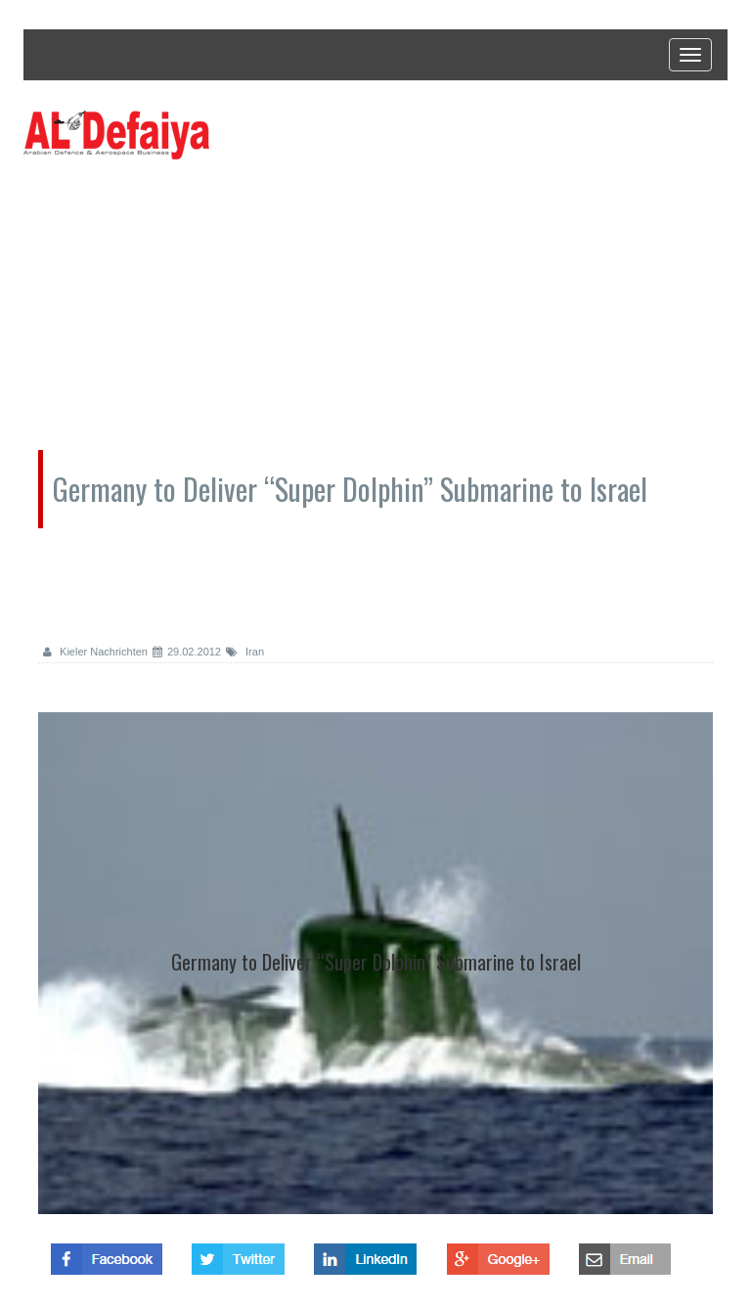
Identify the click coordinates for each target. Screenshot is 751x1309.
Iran (245, 651)
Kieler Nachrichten (95, 651)
